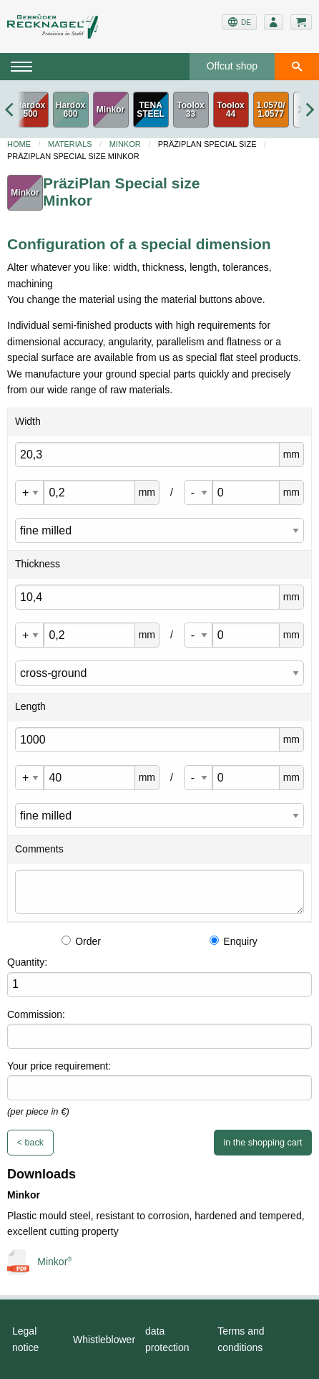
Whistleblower (104, 1339)
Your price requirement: (59, 1066)
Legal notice (25, 1338)
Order (81, 941)
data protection (167, 1338)
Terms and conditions (240, 1338)
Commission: (36, 1014)
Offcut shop (232, 66)
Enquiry (233, 941)
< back (30, 1143)
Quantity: (27, 962)
